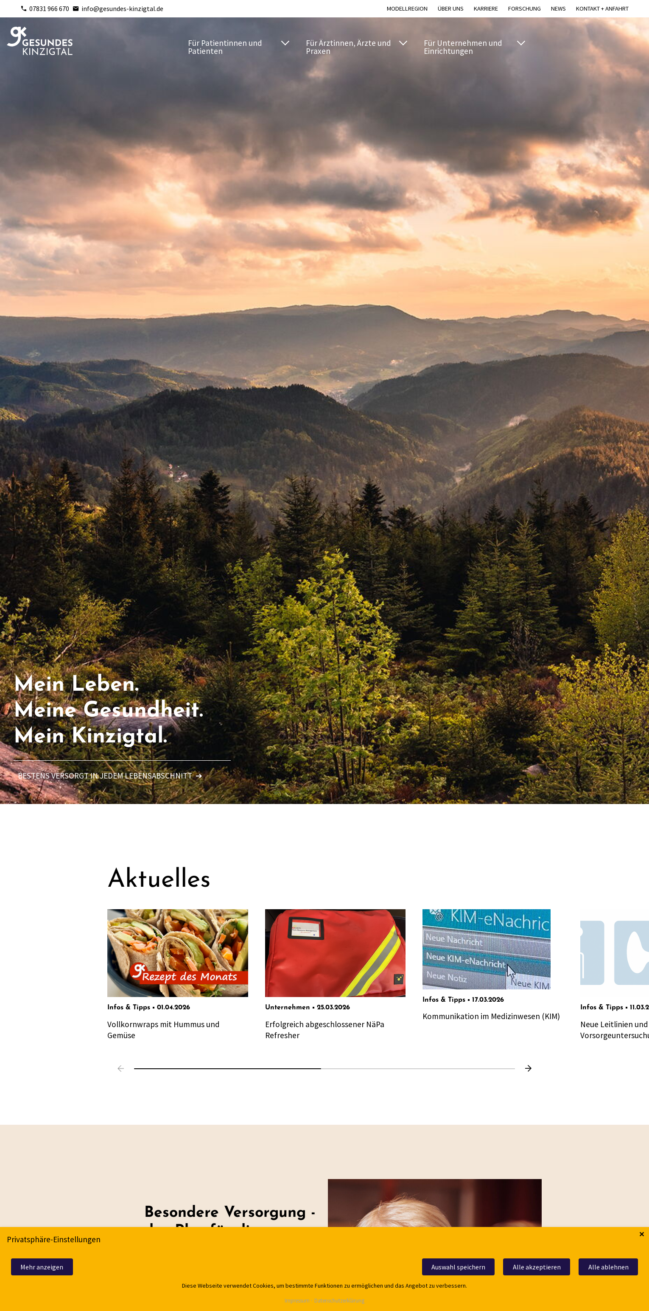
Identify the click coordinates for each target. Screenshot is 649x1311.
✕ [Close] (641, 1234)
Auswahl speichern (458, 1267)
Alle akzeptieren (537, 1267)
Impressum (297, 1301)
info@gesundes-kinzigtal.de (118, 8)
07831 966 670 (44, 8)
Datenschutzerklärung (339, 1301)
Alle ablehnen (608, 1267)
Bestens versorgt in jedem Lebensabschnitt (110, 775)
